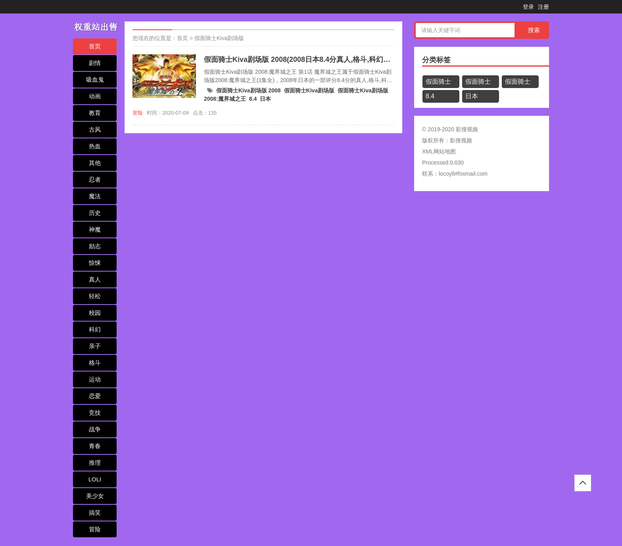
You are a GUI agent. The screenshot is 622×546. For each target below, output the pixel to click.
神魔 (95, 229)
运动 (95, 379)
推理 (95, 462)
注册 (543, 7)
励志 (95, 246)
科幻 (95, 329)
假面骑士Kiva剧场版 (219, 38)
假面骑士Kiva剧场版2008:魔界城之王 (519, 83)
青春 (95, 446)
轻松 (95, 296)
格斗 (95, 362)
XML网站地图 (439, 151)
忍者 (95, 179)
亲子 (95, 346)
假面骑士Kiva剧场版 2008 (248, 90)
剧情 (95, 62)
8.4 (253, 99)
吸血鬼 (95, 79)
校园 (95, 312)
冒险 (95, 529)
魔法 (95, 196)
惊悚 (95, 262)
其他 (95, 162)
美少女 (95, 495)
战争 (95, 429)
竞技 (95, 412)
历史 (95, 212)
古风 (95, 129)
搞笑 (95, 512)
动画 (95, 96)
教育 (95, 112)
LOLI (95, 479)
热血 (95, 146)
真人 (95, 279)
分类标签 (436, 60)
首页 (95, 46)
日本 (265, 99)
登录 (528, 7)
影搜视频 (461, 140)
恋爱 (95, 396)
